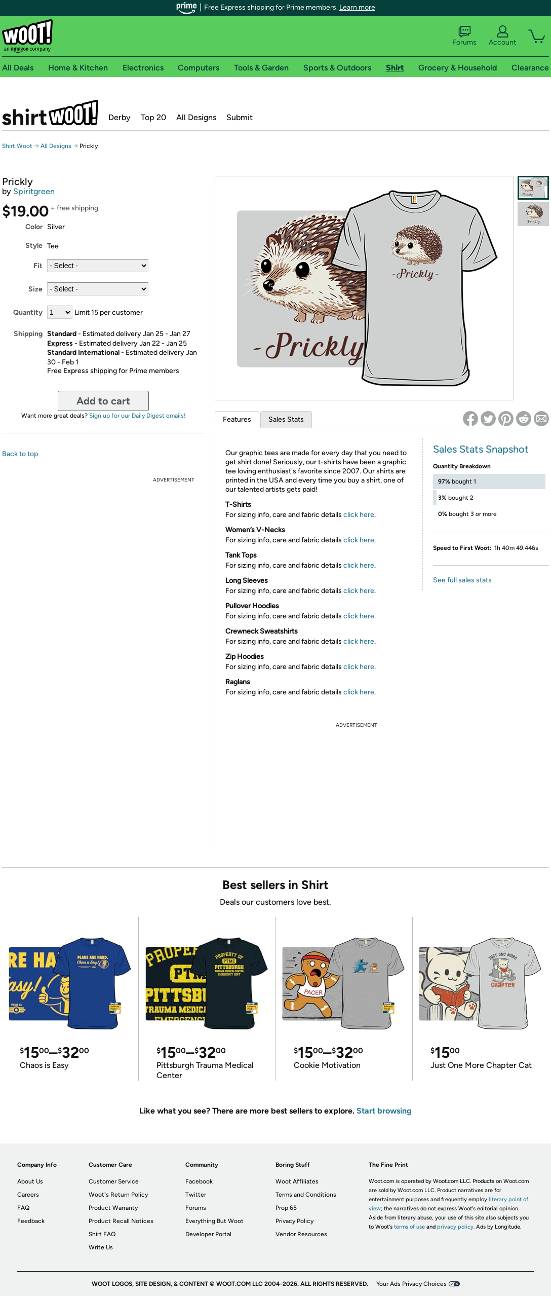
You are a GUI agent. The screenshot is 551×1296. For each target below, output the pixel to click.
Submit (239, 117)
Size (35, 289)
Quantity (28, 312)
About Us (30, 1181)
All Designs (196, 117)
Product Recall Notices (121, 1221)
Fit (38, 266)
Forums (464, 36)
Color (34, 227)
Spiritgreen (34, 191)
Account (502, 36)
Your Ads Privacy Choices (411, 1283)
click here (358, 514)
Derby (119, 117)
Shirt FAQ (102, 1234)
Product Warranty (113, 1207)
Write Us (101, 1247)
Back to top (20, 454)
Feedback (31, 1221)
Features (237, 419)
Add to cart (103, 401)
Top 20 (153, 117)
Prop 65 (286, 1207)
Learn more (357, 7)
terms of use (409, 1227)
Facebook (199, 1181)
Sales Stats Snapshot (481, 449)
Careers (28, 1194)
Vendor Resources (301, 1234)
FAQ (23, 1207)
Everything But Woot (214, 1221)
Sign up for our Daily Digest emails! (137, 415)
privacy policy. (456, 1227)
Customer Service (114, 1181)
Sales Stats (286, 419)
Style (34, 245)
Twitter (195, 1194)
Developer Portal (208, 1234)
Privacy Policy (294, 1221)
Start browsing (384, 1111)
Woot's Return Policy (118, 1194)
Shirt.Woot (50, 112)
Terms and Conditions (306, 1194)
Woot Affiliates (297, 1181)
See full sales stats (462, 580)
